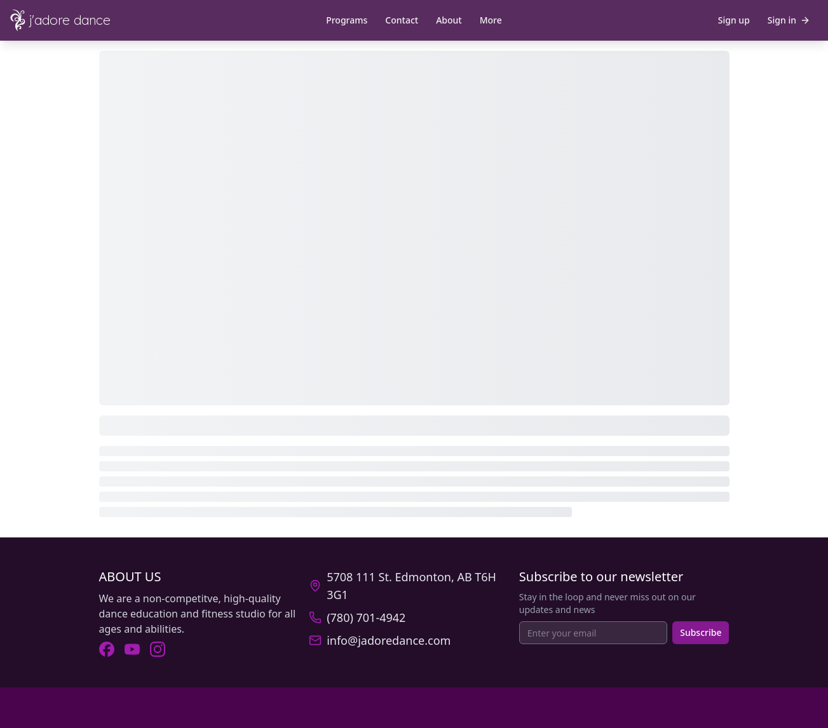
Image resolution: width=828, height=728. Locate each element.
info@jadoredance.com (389, 640)
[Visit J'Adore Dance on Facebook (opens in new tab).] (106, 649)
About (449, 20)
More (491, 20)
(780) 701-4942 (366, 617)
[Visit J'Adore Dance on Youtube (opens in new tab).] (132, 649)
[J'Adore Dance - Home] (71, 20)
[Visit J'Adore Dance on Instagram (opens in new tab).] (157, 649)
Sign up (734, 20)
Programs (346, 20)
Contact (401, 20)
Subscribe (700, 632)
